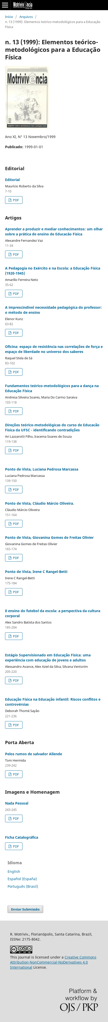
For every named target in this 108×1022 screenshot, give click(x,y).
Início (9, 16)
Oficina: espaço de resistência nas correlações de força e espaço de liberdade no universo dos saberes (54, 349)
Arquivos (26, 16)
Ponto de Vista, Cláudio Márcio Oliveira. (39, 503)
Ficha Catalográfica (21, 837)
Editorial (12, 179)
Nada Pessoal (16, 803)
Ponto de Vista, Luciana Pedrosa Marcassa (41, 469)
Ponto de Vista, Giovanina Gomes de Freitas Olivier (49, 537)
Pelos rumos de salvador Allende (33, 753)
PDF (15, 200)
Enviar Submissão (25, 909)
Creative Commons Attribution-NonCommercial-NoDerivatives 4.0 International (53, 962)
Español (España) (22, 878)
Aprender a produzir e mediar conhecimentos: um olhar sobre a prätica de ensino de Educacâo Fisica (54, 231)
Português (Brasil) (23, 886)
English (14, 871)
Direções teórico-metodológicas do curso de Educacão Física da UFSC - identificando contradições (52, 427)
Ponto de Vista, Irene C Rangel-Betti (36, 571)
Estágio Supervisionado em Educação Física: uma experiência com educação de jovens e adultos (48, 657)
